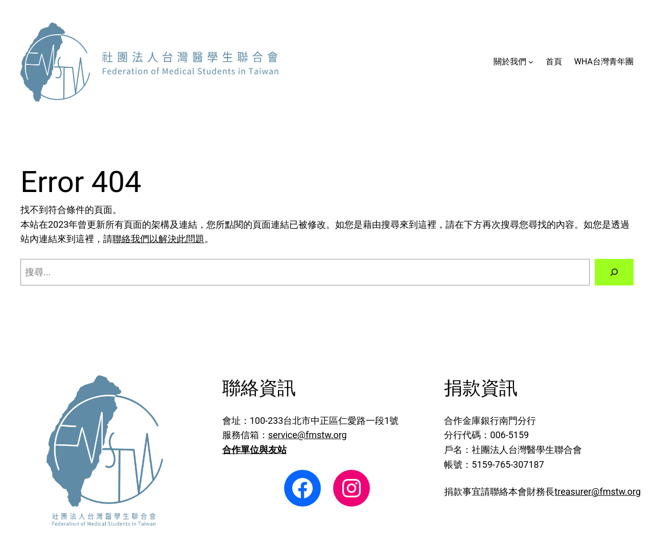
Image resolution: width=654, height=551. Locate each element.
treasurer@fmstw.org (597, 491)
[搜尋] (614, 272)
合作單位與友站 (254, 449)
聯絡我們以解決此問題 (158, 238)
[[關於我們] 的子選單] (530, 61)
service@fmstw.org (307, 434)
